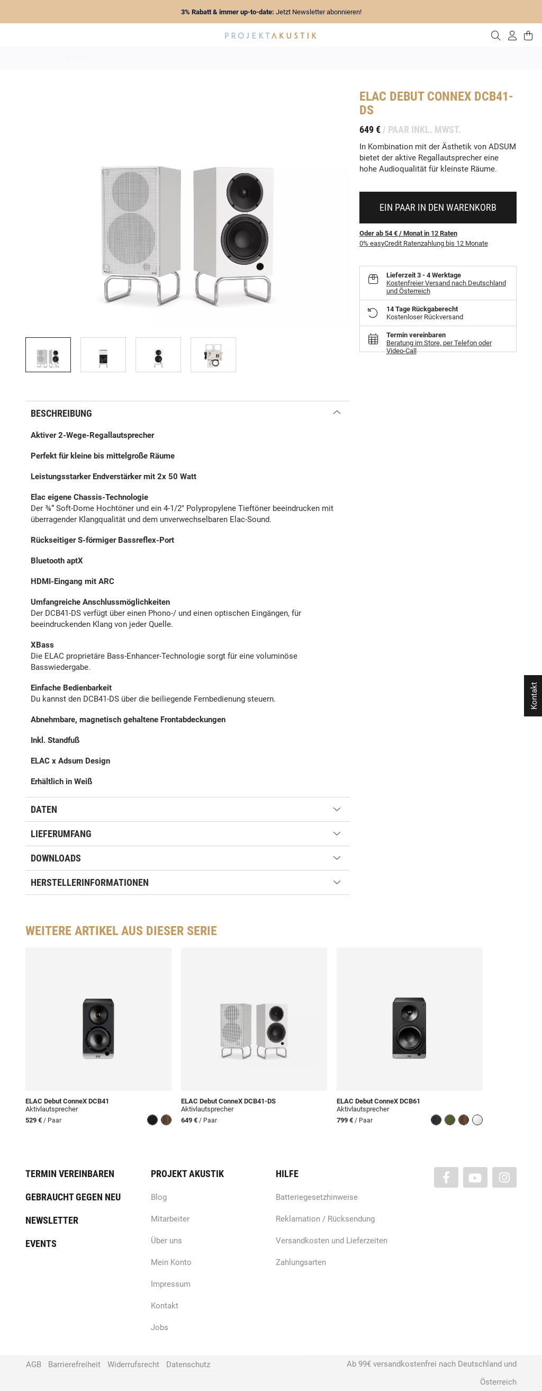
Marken (171, 58)
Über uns (166, 1240)
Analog (211, 58)
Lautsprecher (374, 58)
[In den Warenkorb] (438, 207)
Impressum (171, 1284)
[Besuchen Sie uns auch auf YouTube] (475, 1177)
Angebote (80, 58)
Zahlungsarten (301, 1262)
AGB (33, 1364)
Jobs (159, 1327)
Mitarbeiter (170, 1219)
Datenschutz (188, 1364)
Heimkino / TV (316, 58)
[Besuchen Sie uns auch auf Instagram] (504, 1177)
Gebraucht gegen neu (73, 1196)
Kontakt (164, 1306)
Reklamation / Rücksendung (325, 1219)
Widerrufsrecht (133, 1364)
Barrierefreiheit (74, 1364)
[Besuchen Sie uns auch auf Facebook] (446, 1177)
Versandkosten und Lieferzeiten (331, 1240)
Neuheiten (127, 58)
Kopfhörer (426, 58)
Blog (159, 1197)
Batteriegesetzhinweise (317, 1197)
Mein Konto (171, 1262)
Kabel (467, 58)
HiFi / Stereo (258, 58)
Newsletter (51, 1220)
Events (41, 1243)
